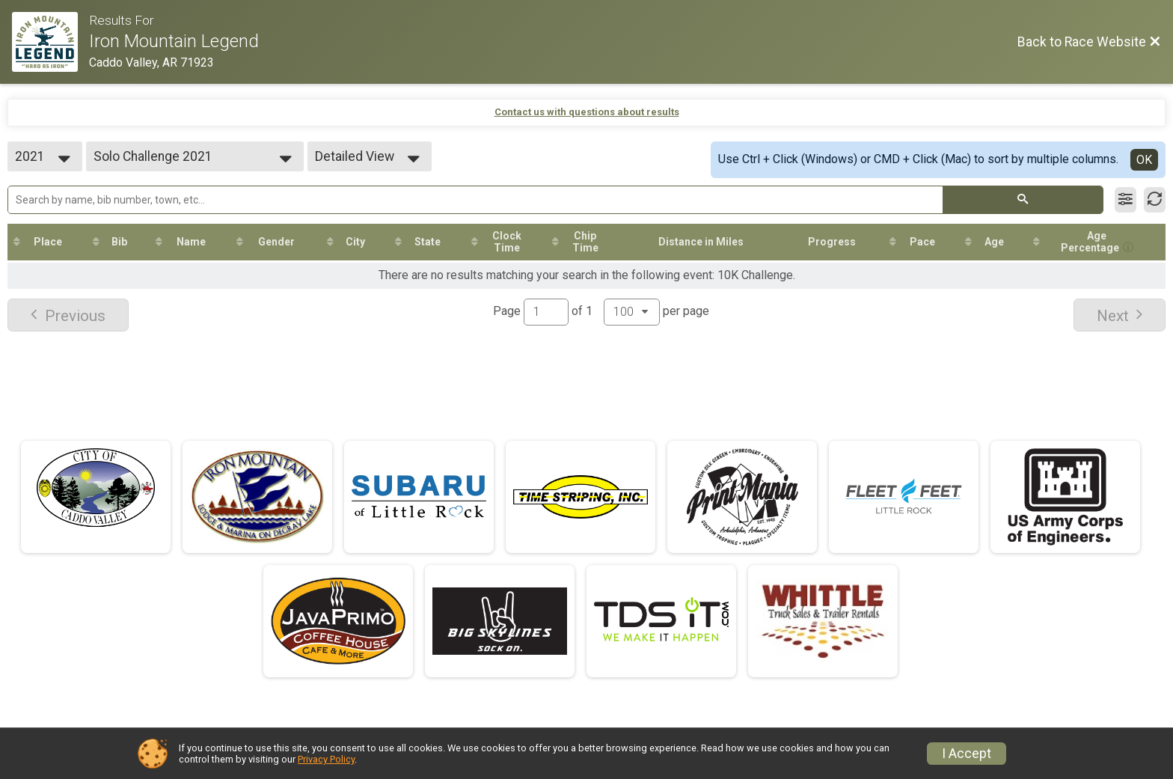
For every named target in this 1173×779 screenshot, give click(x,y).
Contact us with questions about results (586, 111)
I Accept (966, 753)
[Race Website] (50, 42)
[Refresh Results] (1155, 200)
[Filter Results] (1125, 200)
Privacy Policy (326, 759)
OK (1144, 160)
